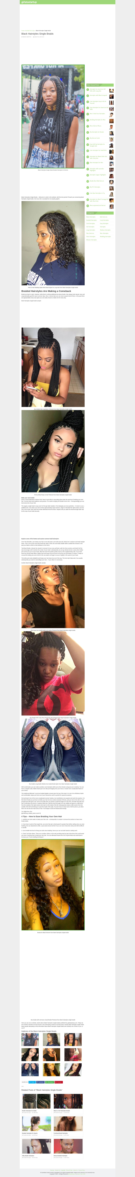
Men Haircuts (90, 233)
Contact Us (57, 1170)
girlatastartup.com (72, 1174)
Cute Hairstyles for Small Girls (98, 150)
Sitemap (52, 1170)
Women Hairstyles (91, 240)
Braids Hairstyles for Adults (29, 1110)
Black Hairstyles (90, 217)
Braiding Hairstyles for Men (97, 120)
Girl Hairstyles (90, 227)
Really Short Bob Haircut (97, 181)
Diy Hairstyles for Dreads (97, 132)
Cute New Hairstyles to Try (97, 193)
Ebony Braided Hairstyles (60, 1155)
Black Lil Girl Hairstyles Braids (62, 1110)
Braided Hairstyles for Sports (29, 1133)
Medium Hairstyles (105, 230)
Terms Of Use (69, 1170)
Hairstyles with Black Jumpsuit (98, 95)
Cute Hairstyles (90, 223)
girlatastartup (29, 2)
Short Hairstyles (90, 236)
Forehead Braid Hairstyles (61, 1133)
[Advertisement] (67, 18)
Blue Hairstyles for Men (96, 162)
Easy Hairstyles (104, 223)
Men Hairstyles (104, 233)
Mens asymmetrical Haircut (97, 205)
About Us (75, 1170)
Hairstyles (103, 227)
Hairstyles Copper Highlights (98, 175)
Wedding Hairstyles (105, 236)
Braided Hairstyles (27, 36)
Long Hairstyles (90, 230)
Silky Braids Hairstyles (28, 1155)
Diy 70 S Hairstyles (95, 187)
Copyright (63, 1170)
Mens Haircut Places (95, 126)
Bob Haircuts (103, 217)
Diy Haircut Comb (95, 138)
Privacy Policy (81, 1170)
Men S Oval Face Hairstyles (97, 113)
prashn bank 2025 (81, 1174)
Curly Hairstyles (104, 220)
